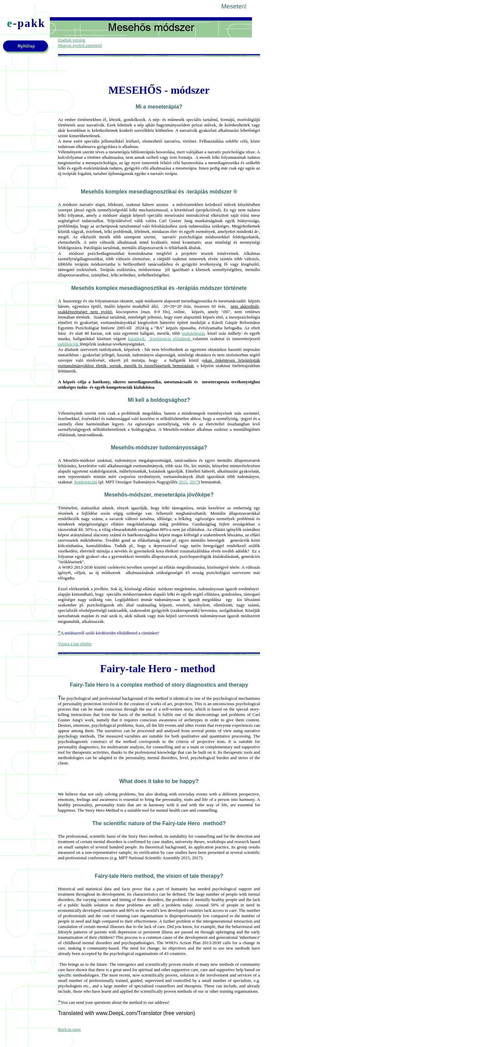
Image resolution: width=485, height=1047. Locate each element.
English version (71, 39)
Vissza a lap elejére (75, 643)
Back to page (69, 1029)
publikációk (69, 344)
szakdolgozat (193, 333)
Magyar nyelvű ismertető (80, 45)
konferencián (85, 481)
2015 (183, 481)
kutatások (136, 338)
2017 (194, 481)
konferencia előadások (170, 338)
